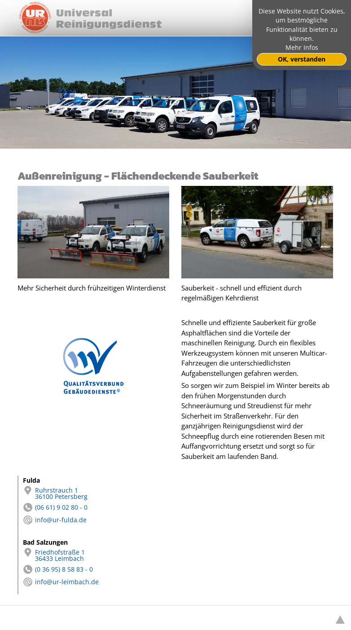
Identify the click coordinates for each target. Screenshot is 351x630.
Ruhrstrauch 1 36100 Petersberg (55, 493)
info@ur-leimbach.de (61, 582)
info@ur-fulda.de (55, 520)
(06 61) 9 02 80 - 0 (55, 507)
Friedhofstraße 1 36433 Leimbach (54, 555)
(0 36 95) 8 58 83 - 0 (58, 569)
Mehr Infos (301, 48)
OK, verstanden (301, 59)
